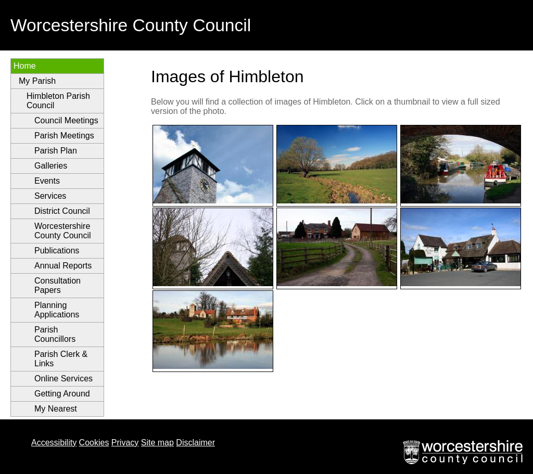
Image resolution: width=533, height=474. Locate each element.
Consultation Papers (57, 285)
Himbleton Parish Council (58, 101)
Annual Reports (63, 265)
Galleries (50, 165)
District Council (62, 211)
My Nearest (55, 408)
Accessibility (54, 442)
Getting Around (62, 393)
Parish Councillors (54, 334)
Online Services (63, 378)
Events (47, 180)
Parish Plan (55, 150)
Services (50, 195)
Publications (56, 250)
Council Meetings (66, 120)
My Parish (37, 80)
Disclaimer (195, 442)
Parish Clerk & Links (60, 359)
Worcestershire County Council (62, 231)
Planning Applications (56, 310)
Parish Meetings (64, 135)
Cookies (94, 442)
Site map (157, 442)
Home (25, 65)
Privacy (124, 442)
